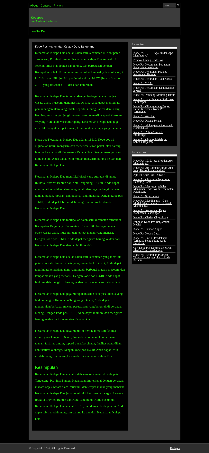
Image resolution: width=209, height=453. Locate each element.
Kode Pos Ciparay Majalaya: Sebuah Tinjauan (150, 140)
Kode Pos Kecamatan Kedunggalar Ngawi (153, 89)
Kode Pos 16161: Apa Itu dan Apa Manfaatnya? (153, 54)
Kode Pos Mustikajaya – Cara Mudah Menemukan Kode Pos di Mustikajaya (152, 203)
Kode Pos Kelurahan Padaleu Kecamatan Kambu (150, 73)
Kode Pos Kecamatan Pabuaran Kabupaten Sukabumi (151, 66)
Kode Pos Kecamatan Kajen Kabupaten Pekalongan (149, 211)
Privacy (58, 5)
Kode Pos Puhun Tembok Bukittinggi (148, 133)
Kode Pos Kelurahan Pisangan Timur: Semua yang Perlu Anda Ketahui (151, 257)
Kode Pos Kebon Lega (146, 233)
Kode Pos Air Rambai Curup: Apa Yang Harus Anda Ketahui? (153, 169)
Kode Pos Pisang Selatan (147, 120)
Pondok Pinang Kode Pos (148, 60)
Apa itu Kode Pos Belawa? (149, 174)
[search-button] (178, 5)
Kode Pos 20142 (143, 83)
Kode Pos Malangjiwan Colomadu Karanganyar (153, 126)
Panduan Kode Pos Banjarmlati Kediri (151, 223)
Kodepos (37, 17)
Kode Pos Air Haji (144, 116)
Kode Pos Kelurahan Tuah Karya (152, 78)
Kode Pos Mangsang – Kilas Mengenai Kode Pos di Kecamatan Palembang (153, 189)
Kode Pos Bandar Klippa (147, 229)
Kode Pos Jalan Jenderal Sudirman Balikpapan (153, 100)
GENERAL (39, 30)
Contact (46, 5)
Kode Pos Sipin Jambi (146, 196)
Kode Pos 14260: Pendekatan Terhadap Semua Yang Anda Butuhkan (150, 240)
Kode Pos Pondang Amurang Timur (154, 94)
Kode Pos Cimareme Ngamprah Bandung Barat (151, 180)
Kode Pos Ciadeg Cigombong (150, 217)
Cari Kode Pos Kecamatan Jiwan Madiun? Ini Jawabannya (152, 249)
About (34, 5)
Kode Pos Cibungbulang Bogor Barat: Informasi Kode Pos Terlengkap (151, 109)
